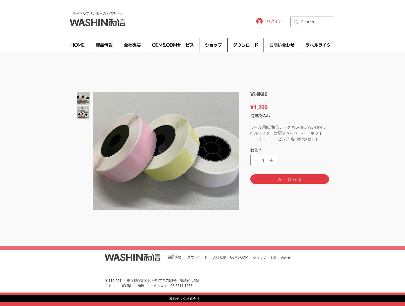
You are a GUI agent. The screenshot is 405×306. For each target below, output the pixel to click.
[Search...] (311, 22)
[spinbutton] (263, 160)
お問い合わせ (281, 257)
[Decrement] (254, 160)
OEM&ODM (239, 257)
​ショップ (259, 257)
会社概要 (219, 257)
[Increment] (271, 160)
